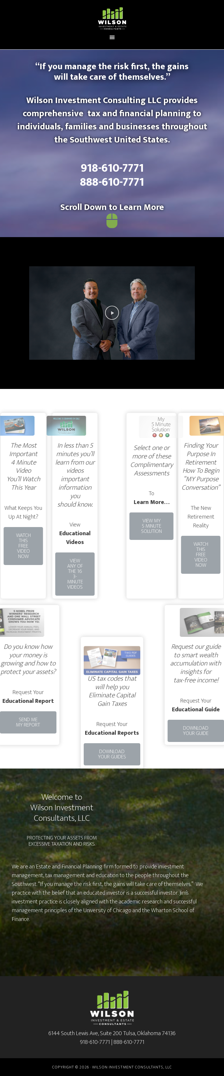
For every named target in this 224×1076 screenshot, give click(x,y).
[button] (112, 312)
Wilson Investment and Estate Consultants (112, 18)
